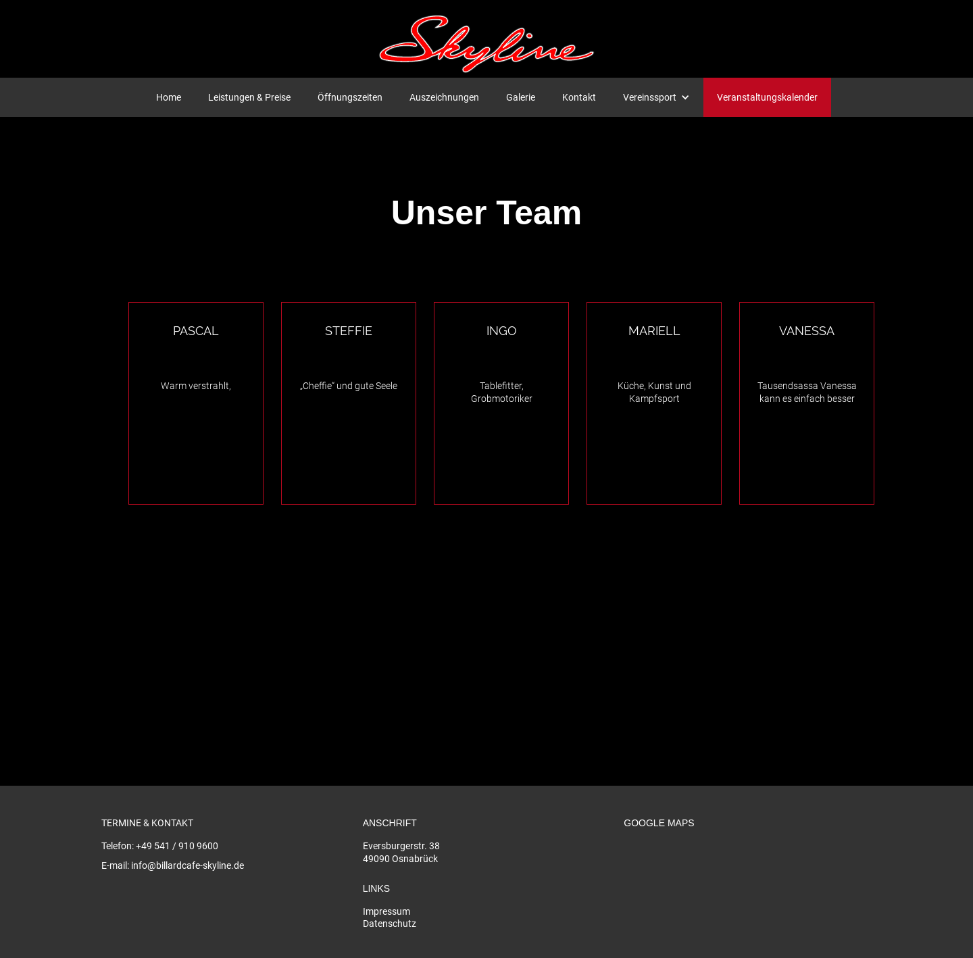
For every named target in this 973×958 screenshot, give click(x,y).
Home (168, 97)
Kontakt (579, 97)
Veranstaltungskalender (767, 97)
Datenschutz (389, 923)
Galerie (520, 97)
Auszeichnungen (444, 97)
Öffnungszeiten (350, 97)
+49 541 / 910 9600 (177, 845)
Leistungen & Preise (249, 97)
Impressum (386, 911)
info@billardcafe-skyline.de (187, 865)
